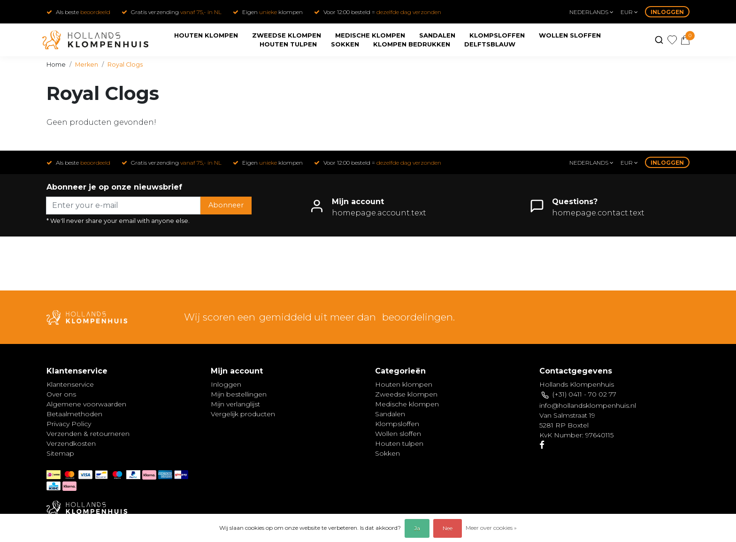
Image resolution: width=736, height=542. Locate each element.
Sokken (345, 44)
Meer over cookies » (491, 527)
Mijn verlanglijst (235, 404)
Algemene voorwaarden (86, 404)
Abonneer (226, 205)
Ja (417, 528)
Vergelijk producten (243, 414)
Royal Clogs (125, 64)
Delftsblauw (489, 44)
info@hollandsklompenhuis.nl (587, 405)
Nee (447, 528)
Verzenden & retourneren (88, 433)
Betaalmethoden (74, 414)
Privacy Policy (68, 424)
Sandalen (437, 35)
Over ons (61, 394)
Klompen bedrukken (411, 44)
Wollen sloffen (570, 35)
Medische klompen (370, 35)
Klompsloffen (497, 35)
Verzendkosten (71, 443)
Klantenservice (70, 384)
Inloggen (667, 11)
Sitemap (60, 453)
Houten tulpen (288, 44)
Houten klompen (206, 35)
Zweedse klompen (286, 35)
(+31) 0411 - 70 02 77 (584, 394)
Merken (86, 64)
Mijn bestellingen (239, 394)
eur (629, 11)
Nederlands (591, 11)
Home (56, 64)
